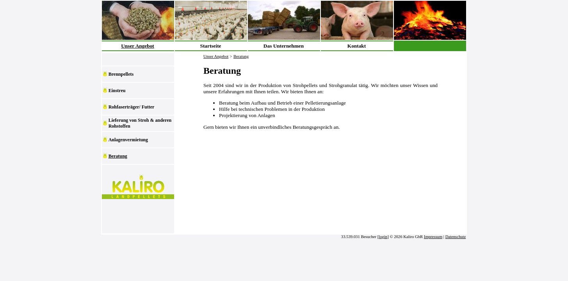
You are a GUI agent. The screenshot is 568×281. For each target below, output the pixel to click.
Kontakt (356, 46)
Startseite (210, 46)
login (383, 237)
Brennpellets (121, 74)
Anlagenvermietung (128, 139)
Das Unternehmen (284, 46)
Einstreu (117, 90)
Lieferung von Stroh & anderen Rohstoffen (140, 123)
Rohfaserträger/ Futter (132, 107)
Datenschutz (455, 237)
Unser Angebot (137, 46)
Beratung (118, 156)
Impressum (433, 237)
